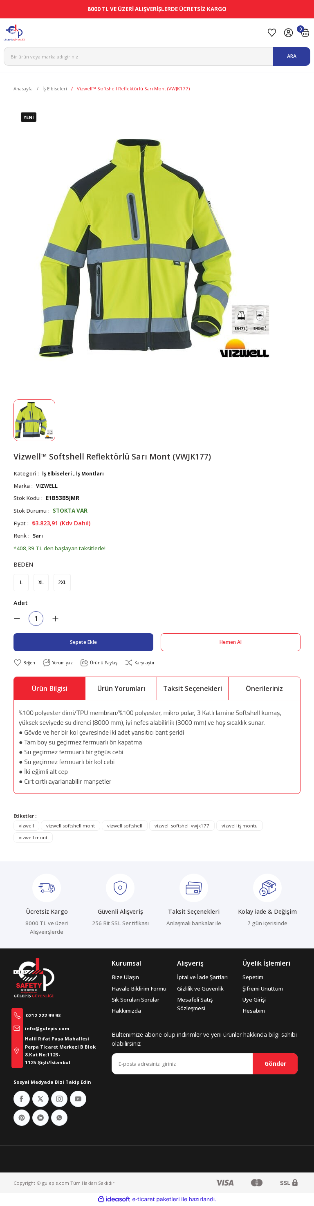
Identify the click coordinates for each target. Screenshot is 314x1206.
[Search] (157, 56)
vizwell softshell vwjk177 (182, 826)
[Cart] (305, 33)
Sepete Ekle (83, 642)
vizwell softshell (124, 826)
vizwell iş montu (240, 826)
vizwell (26, 826)
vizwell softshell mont (70, 826)
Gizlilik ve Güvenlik (200, 989)
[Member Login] (288, 33)
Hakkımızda (126, 1011)
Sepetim (252, 978)
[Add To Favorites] (25, 663)
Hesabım (253, 1011)
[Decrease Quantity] (16, 619)
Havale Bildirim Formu (139, 989)
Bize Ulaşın (125, 978)
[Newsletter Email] (205, 1064)
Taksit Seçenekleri (192, 689)
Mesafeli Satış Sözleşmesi (195, 1005)
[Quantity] (36, 619)
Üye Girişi (254, 1000)
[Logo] (132, 33)
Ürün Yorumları (121, 689)
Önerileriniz (264, 689)
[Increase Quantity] (55, 619)
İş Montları (92, 473)
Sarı (38, 535)
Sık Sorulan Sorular (135, 1000)
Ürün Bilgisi (49, 689)
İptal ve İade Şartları (202, 978)
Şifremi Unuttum (262, 989)
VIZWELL (48, 485)
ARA (291, 56)
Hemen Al (231, 642)
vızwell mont (33, 838)
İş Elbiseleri (57, 473)
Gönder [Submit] (275, 1064)
